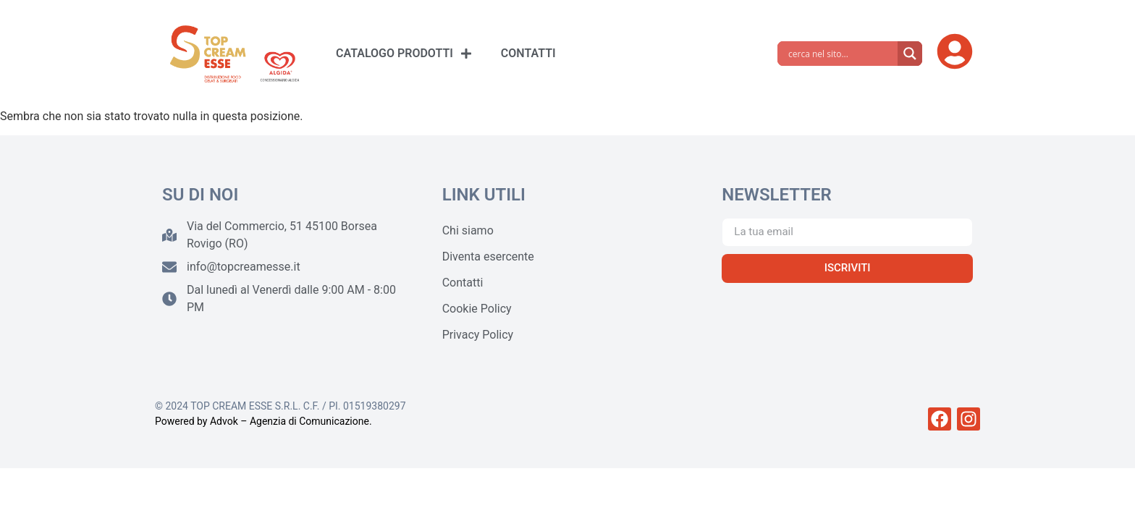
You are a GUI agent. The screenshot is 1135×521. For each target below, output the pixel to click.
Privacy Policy (478, 335)
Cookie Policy (477, 308)
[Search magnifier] (910, 53)
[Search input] (841, 53)
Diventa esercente (488, 256)
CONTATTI (528, 53)
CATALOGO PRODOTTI (404, 54)
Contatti (463, 282)
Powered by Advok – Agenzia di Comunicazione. (263, 421)
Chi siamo (468, 230)
